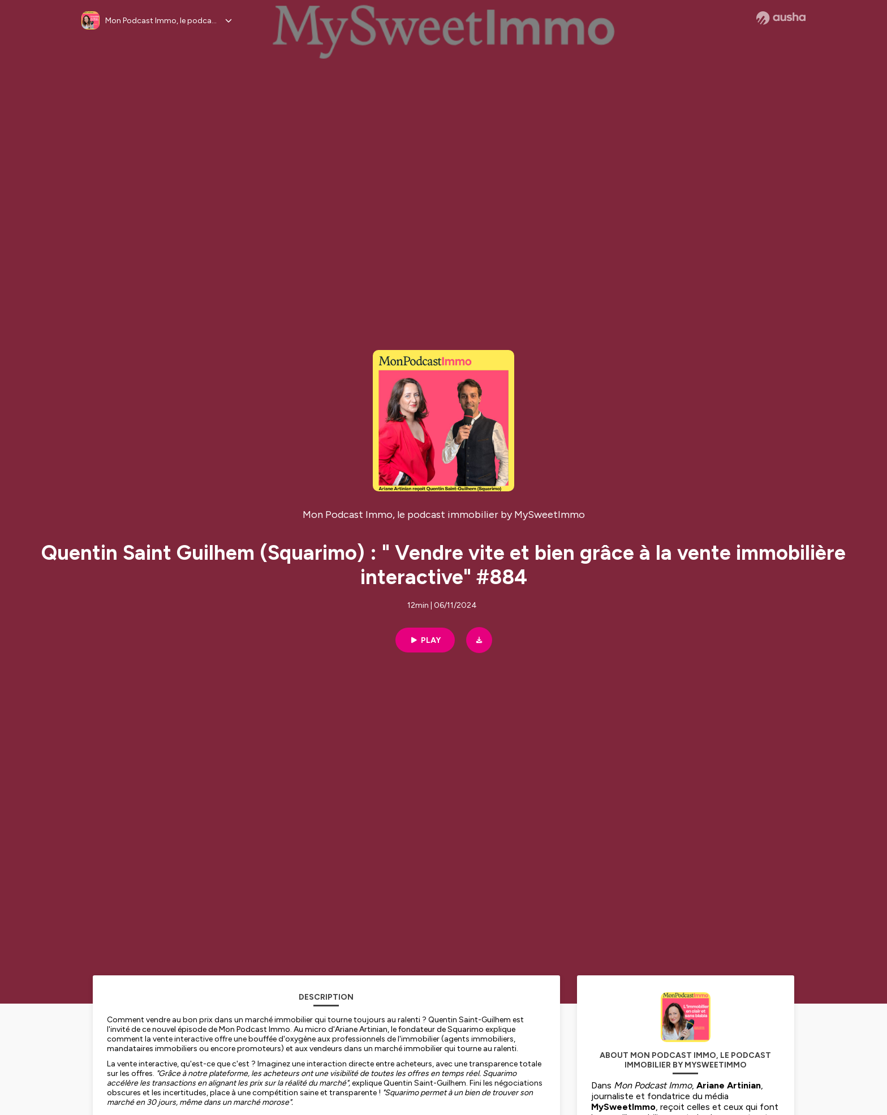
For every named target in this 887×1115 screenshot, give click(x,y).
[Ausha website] (781, 18)
